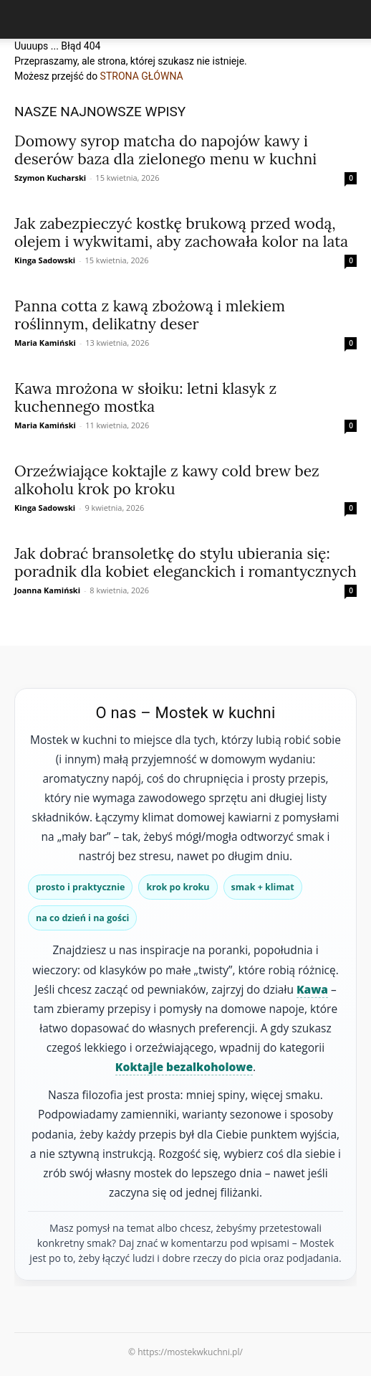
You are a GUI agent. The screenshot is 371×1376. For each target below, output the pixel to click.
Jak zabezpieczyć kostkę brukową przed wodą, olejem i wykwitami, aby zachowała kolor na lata (181, 232)
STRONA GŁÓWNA (141, 76)
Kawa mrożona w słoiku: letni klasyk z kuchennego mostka (145, 397)
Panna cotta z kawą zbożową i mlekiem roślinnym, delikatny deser (149, 315)
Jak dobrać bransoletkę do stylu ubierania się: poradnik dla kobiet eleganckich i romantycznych (185, 562)
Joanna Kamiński (47, 590)
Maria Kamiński (45, 342)
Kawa (312, 989)
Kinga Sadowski (44, 260)
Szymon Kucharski (50, 177)
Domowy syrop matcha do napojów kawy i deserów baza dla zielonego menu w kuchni (165, 150)
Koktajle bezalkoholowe (184, 1067)
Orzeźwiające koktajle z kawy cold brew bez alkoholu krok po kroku (166, 480)
